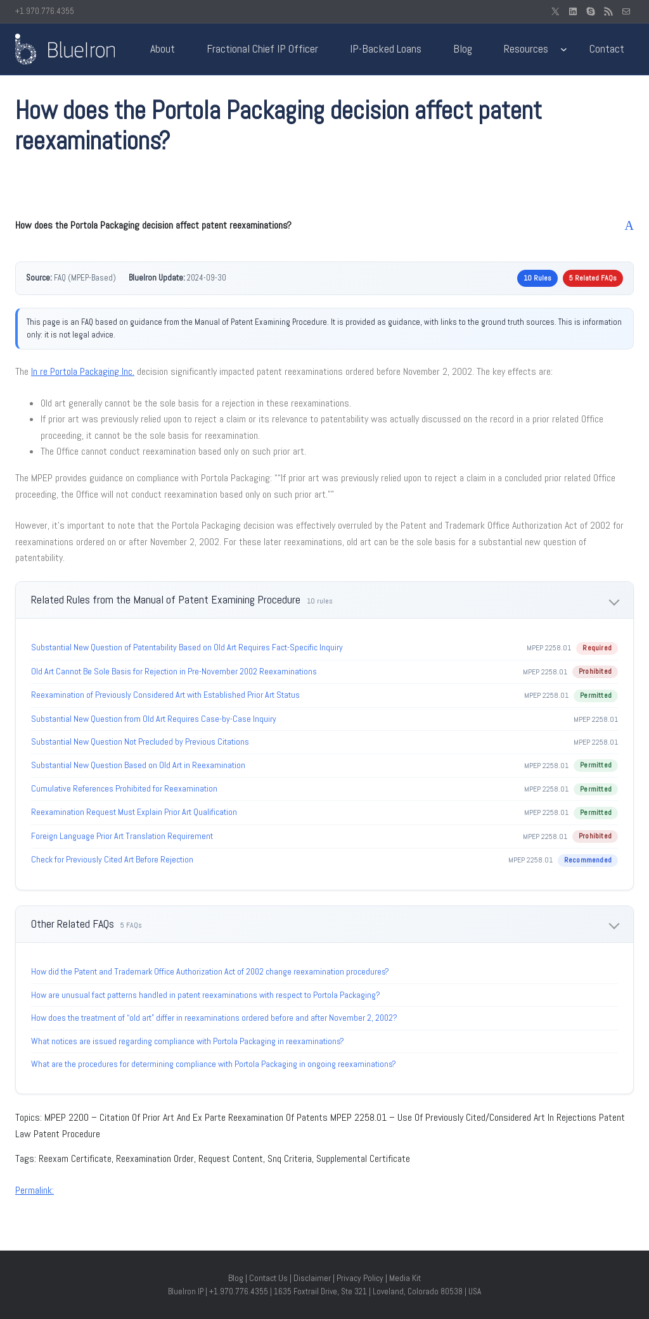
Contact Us (268, 1278)
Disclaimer (312, 1278)
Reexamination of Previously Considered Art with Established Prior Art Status (165, 694)
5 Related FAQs (593, 278)
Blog (235, 1278)
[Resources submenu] (563, 49)
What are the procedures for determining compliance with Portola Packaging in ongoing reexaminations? (213, 1064)
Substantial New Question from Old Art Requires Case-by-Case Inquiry (153, 718)
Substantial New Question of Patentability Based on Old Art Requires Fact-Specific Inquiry (187, 647)
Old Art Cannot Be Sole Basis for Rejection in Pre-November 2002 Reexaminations (174, 671)
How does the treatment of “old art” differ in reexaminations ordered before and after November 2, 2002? (214, 1017)
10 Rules (537, 278)
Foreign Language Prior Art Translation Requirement (122, 836)
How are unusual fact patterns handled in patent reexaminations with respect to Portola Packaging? (205, 994)
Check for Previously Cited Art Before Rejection (112, 859)
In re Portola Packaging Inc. (82, 371)
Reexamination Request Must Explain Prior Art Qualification (134, 811)
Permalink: (34, 1190)
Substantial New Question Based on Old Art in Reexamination (138, 765)
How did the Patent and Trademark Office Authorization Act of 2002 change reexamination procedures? (210, 971)
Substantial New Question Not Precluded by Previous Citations (140, 741)
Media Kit (405, 1278)
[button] (324, 225)
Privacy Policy (360, 1278)
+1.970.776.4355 (44, 11)
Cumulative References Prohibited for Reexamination (124, 788)
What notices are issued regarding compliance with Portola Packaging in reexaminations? (187, 1041)
